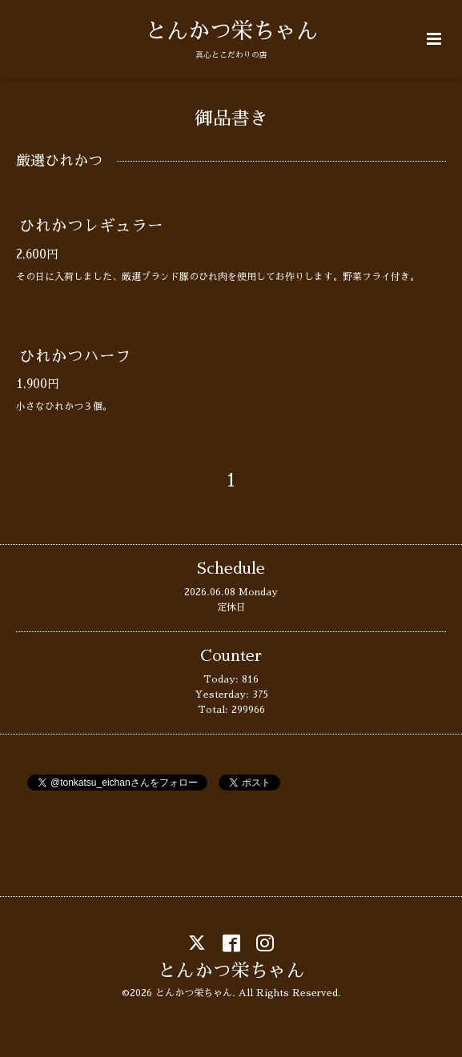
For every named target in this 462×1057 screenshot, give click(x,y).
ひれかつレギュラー (91, 226)
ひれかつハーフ (75, 356)
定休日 (231, 607)
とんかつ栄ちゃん (231, 31)
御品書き (231, 119)
